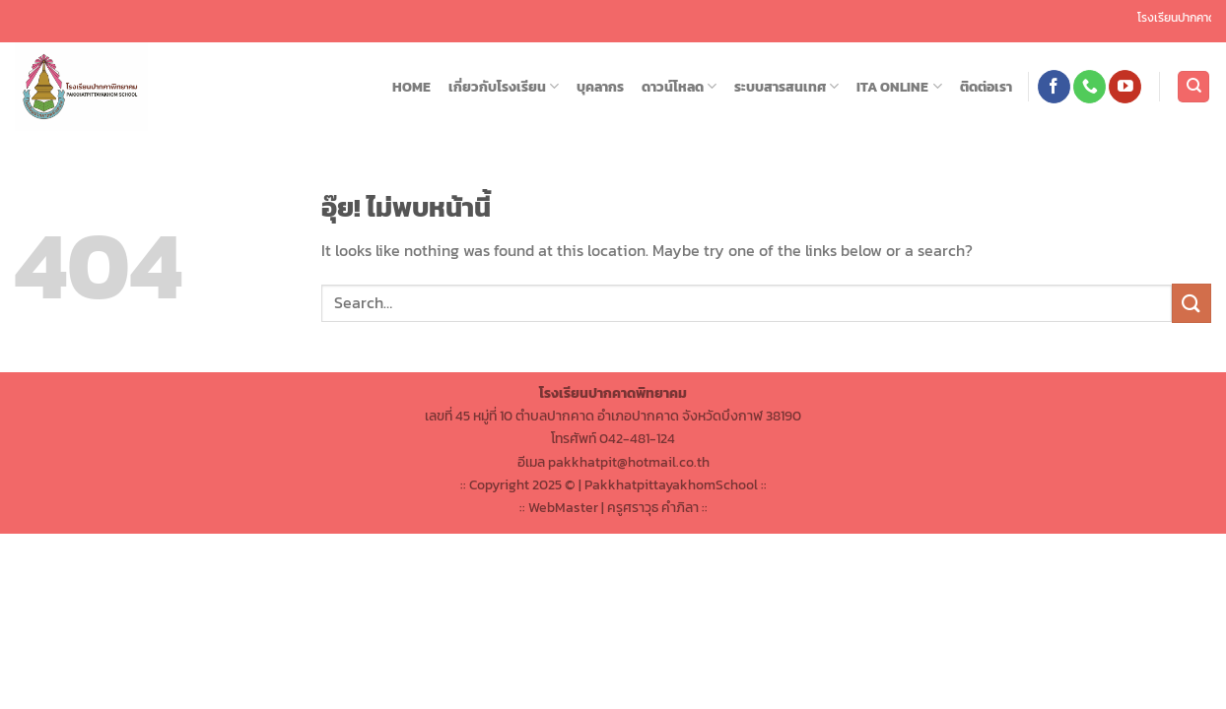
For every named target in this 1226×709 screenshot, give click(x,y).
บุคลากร (600, 86)
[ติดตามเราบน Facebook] (1054, 86)
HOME (411, 86)
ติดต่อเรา (986, 86)
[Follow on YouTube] (1125, 86)
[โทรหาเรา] (1089, 86)
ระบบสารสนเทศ (786, 86)
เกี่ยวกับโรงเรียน (503, 86)
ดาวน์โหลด (679, 86)
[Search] (1193, 87)
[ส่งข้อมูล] (1191, 303)
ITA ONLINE (898, 86)
